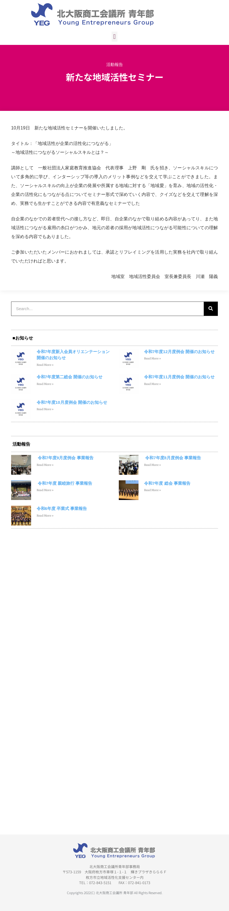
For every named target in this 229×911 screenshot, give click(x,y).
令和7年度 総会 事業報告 (167, 483)
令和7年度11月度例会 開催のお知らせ (179, 376)
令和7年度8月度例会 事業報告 (172, 457)
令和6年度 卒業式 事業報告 (62, 508)
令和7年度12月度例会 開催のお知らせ (179, 351)
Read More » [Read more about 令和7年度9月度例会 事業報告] (45, 465)
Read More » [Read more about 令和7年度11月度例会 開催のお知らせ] (152, 384)
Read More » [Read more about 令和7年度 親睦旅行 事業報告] (45, 490)
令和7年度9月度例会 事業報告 (65, 457)
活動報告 (114, 64)
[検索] (211, 309)
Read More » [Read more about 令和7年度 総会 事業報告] (152, 490)
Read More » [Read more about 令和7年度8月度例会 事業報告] (152, 465)
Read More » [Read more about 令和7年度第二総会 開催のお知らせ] (45, 384)
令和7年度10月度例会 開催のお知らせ (72, 402)
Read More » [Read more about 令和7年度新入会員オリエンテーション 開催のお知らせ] (45, 365)
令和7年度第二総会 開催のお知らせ (70, 376)
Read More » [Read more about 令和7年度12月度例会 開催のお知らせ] (152, 358)
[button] (114, 37)
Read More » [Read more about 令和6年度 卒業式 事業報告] (45, 515)
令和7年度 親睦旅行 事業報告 (64, 483)
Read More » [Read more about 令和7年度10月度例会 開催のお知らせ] (45, 409)
